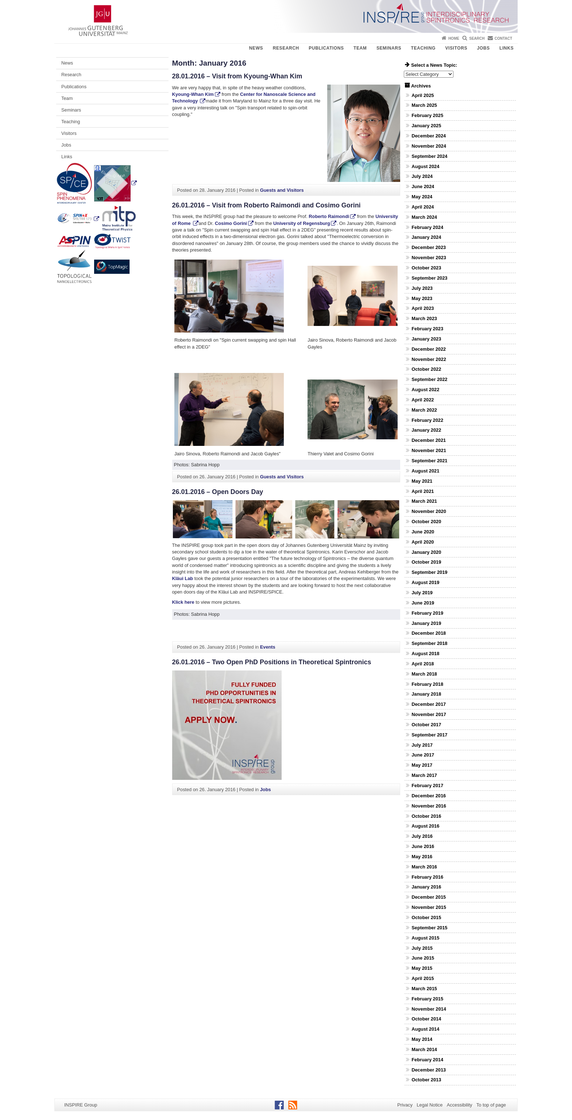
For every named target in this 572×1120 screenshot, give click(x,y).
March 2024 (424, 217)
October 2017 (426, 724)
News (256, 48)
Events (267, 647)
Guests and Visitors (282, 190)
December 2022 (428, 349)
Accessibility (459, 1105)
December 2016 (428, 795)
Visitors (456, 48)
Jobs (483, 48)
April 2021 (422, 491)
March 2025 (424, 105)
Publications (326, 48)
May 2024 (421, 196)
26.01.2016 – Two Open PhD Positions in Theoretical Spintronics (271, 662)
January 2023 (426, 339)
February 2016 (427, 877)
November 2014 (428, 1009)
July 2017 (422, 745)
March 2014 (424, 1049)
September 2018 (429, 643)
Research (286, 48)
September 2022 (429, 379)
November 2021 (428, 450)
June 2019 (422, 603)
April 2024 (422, 207)
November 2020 (428, 511)
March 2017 (424, 775)
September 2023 (429, 278)
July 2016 (422, 836)
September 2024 (429, 156)
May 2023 (421, 298)
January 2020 (426, 552)
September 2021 (429, 460)
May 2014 (421, 1039)
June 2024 (422, 186)
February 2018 (427, 684)
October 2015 (426, 917)
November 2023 (428, 257)
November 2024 (428, 146)
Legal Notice (429, 1105)
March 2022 (424, 410)
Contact (503, 38)
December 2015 (428, 897)
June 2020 (422, 531)
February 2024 (427, 227)
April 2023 (422, 308)
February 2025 (427, 115)
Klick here (184, 602)
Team (360, 48)
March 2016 (424, 867)
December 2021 (428, 440)
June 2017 (422, 755)
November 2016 (428, 806)
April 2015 (422, 978)
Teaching (423, 48)
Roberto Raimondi (329, 216)
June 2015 (422, 958)
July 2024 (422, 176)
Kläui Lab (182, 578)
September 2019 (429, 572)
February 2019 (427, 613)
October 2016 (426, 816)
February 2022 (427, 420)
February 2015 (427, 999)
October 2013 (426, 1079)
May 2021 (421, 481)
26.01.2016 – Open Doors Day (217, 491)
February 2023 (427, 328)
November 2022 (428, 359)
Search (476, 38)
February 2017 (427, 785)
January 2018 (426, 694)
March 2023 (424, 318)
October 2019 (426, 562)
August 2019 (425, 582)
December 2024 (428, 136)
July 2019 (422, 592)
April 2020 (422, 542)
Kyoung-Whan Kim (193, 94)
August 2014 (425, 1029)
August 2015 (425, 938)
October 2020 (426, 521)
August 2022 (425, 389)
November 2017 (428, 714)
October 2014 (426, 1019)
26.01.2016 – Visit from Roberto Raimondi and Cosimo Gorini (266, 205)
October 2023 (426, 268)
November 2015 (428, 907)
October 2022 (426, 369)
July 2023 (422, 288)
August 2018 (425, 653)
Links (506, 48)
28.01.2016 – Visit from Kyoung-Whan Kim (237, 76)
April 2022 (422, 399)
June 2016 (422, 846)
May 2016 (421, 856)
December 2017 (428, 704)
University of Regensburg (301, 223)
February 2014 (427, 1059)
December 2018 (428, 633)
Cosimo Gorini (231, 223)
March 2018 (424, 674)
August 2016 (425, 826)
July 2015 (422, 948)
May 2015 (421, 968)
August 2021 (425, 471)
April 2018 (422, 663)
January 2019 (426, 623)
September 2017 (429, 735)
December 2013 (428, 1070)
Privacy (405, 1105)
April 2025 (422, 95)
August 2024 (425, 166)
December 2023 (428, 247)
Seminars (388, 48)
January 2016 (426, 887)
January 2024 (426, 237)
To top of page (491, 1105)
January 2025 (426, 125)
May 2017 (421, 765)
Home (453, 38)
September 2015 (429, 927)
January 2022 (426, 430)
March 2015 (424, 988)
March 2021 (424, 501)
